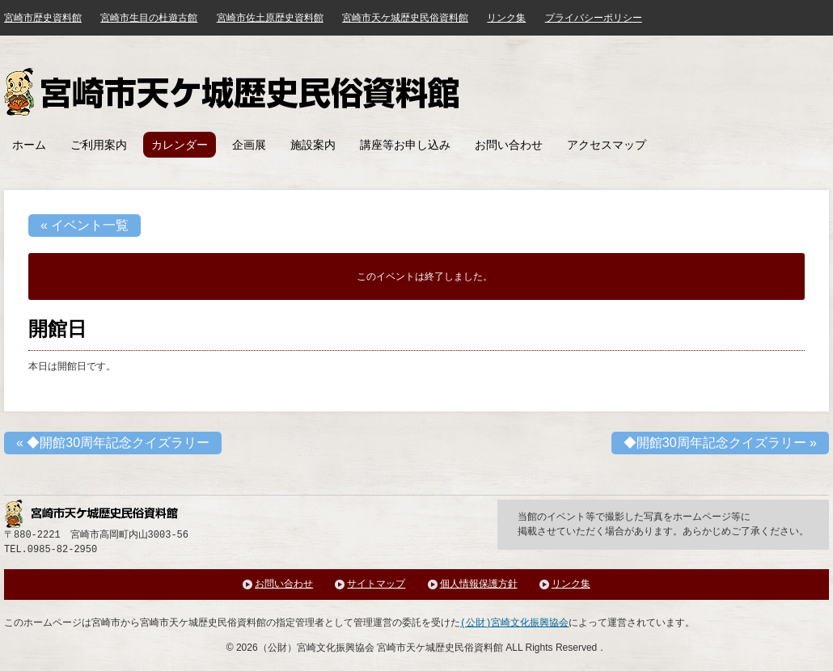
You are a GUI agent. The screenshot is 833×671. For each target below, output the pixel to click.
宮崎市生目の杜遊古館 (148, 17)
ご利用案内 (98, 144)
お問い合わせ (509, 144)
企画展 (249, 144)
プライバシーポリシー (593, 17)
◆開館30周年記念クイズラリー (112, 442)
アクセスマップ (606, 144)
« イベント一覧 (84, 225)
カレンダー (179, 144)
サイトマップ (376, 584)
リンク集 (506, 17)
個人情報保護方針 (479, 584)
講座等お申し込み (405, 144)
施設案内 (313, 144)
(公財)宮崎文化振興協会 (514, 623)
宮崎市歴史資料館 (43, 17)
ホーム (29, 144)
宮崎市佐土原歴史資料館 (270, 17)
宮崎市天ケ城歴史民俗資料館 (233, 92)
